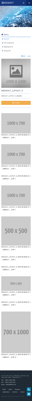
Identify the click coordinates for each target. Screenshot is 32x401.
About (6, 39)
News (4, 389)
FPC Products (9, 43)
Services (7, 50)
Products (17, 389)
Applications (8, 46)
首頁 (23, 56)
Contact (22, 392)
